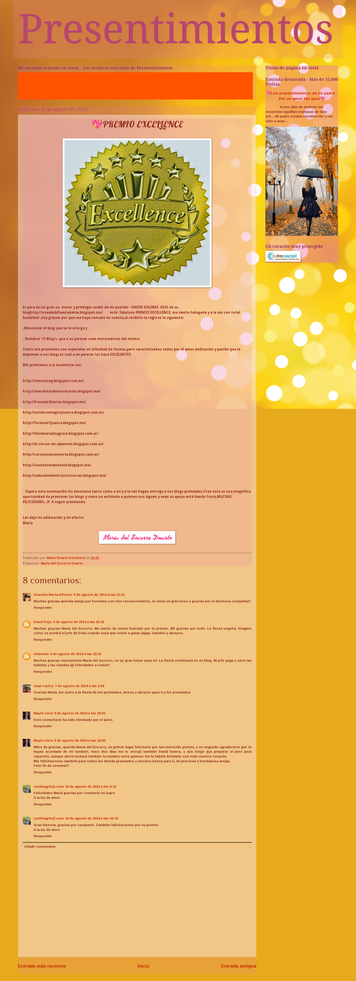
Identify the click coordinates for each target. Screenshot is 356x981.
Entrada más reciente (42, 966)
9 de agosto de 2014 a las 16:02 (79, 740)
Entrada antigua (238, 966)
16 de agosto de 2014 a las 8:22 (90, 786)
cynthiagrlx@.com (49, 786)
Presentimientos (176, 29)
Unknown (41, 654)
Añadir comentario (40, 846)
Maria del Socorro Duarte (62, 563)
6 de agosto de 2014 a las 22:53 (75, 654)
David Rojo (43, 622)
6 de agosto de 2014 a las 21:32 (99, 594)
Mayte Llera (43, 713)
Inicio (143, 966)
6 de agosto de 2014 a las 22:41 (78, 622)
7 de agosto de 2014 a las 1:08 (79, 686)
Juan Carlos (44, 686)
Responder (43, 607)
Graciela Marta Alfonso (53, 594)
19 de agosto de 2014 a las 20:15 (91, 818)
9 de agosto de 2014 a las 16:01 (79, 713)
